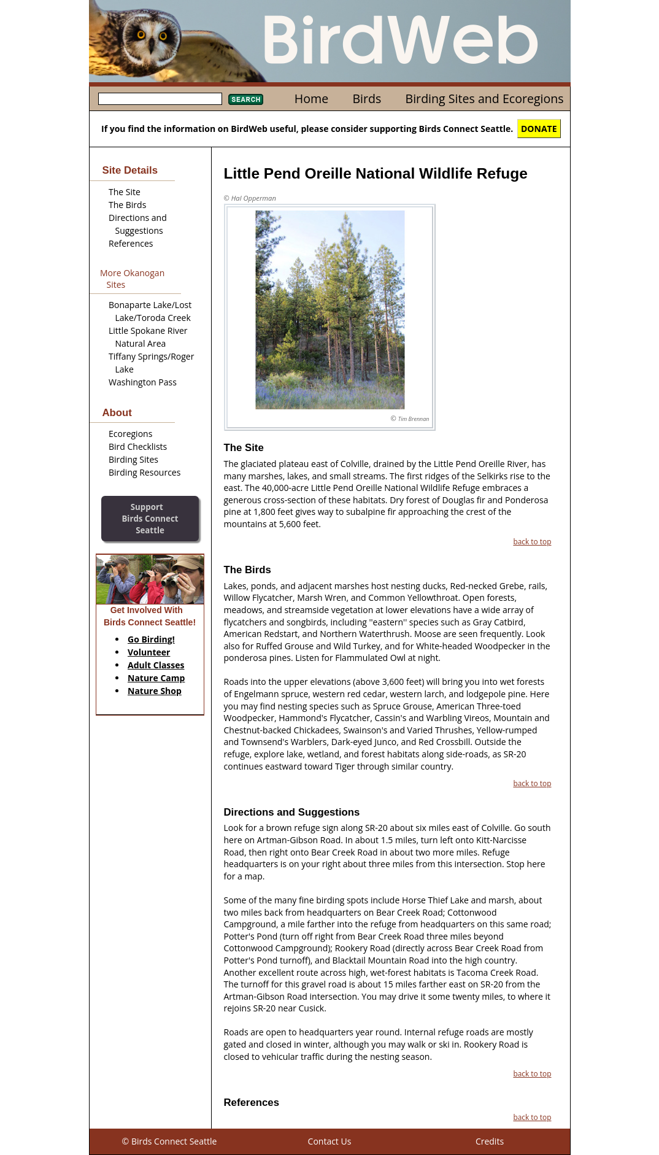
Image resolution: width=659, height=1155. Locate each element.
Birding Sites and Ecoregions (485, 98)
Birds (366, 98)
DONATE (539, 128)
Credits (490, 1141)
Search (245, 99)
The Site (125, 192)
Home (311, 98)
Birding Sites (133, 459)
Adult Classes (156, 665)
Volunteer (149, 652)
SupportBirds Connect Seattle (149, 518)
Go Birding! (151, 639)
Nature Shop (155, 691)
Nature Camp (156, 678)
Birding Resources (144, 472)
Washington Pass (143, 382)
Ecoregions (130, 433)
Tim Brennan (414, 419)
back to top (532, 541)
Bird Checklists (138, 446)
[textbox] (160, 99)
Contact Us (330, 1141)
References (131, 243)
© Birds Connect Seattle (169, 1141)
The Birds (127, 205)
